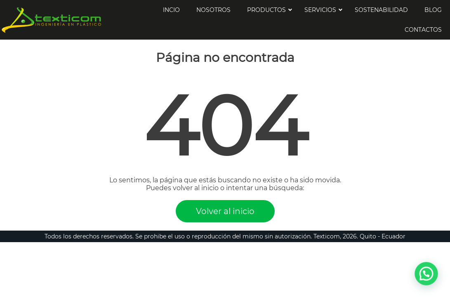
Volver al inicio (225, 211)
